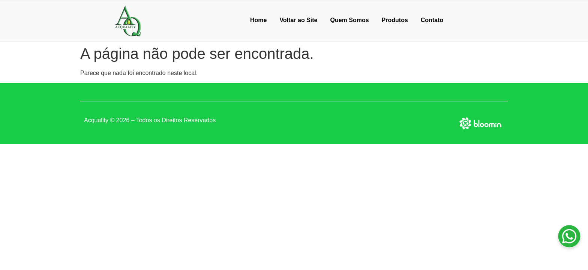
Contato (432, 20)
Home (258, 20)
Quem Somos (349, 20)
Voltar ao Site (298, 20)
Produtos (395, 20)
